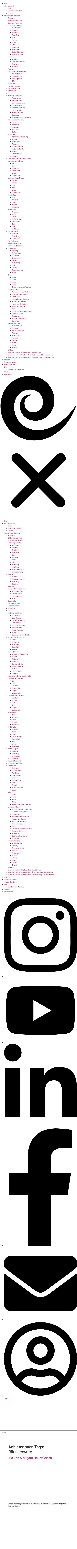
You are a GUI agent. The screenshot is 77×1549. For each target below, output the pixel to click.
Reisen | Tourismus (15, 243)
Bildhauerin (16, 142)
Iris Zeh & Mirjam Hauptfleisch (30, 1458)
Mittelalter (15, 207)
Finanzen (11, 69)
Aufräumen (16, 28)
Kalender (7, 360)
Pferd (14, 285)
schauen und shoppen (12, 16)
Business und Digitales (20, 294)
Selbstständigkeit (18, 52)
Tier (9, 275)
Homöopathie (17, 79)
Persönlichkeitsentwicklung (21, 311)
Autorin (14, 139)
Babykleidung (17, 100)
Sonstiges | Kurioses (15, 246)
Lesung (14, 340)
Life (13, 45)
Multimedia (12, 209)
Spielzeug (15, 64)
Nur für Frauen (13, 241)
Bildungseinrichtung (15, 21)
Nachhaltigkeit (13, 231)
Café (13, 166)
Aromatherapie (17, 74)
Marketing (15, 47)
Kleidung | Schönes (15, 96)
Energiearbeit (16, 258)
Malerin (14, 151)
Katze (14, 282)
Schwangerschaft (18, 62)
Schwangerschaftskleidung (21, 117)
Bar (13, 163)
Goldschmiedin (17, 146)
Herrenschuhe (17, 110)
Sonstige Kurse (17, 314)
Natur (14, 309)
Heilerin (14, 260)
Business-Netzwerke (15, 23)
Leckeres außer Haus (15, 161)
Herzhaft (15, 180)
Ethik (10, 8)
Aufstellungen (17, 253)
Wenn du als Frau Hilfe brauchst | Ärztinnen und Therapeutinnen (30, 355)
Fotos (14, 217)
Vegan (14, 173)
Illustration (16, 222)
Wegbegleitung (17, 54)
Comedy (15, 328)
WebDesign (16, 229)
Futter (14, 277)
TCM (13, 81)
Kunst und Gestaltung (19, 304)
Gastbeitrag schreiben (16, 369)
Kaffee (14, 183)
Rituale (14, 268)
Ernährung (15, 33)
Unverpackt (16, 239)
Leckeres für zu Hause (16, 178)
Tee (13, 188)
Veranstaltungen (14, 323)
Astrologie (15, 251)
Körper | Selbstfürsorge (16, 120)
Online (14, 345)
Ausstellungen (17, 326)
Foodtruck (15, 168)
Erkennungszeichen (15, 11)
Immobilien (12, 91)
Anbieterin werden (10, 362)
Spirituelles (12, 248)
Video (14, 226)
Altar (13, 197)
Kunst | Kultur (13, 134)
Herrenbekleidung (18, 108)
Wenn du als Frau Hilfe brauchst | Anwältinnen (24, 352)
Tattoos (14, 132)
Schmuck (15, 115)
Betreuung (11, 18)
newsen (7, 372)
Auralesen (15, 256)
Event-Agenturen (18, 331)
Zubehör (15, 67)
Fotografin (15, 144)
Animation (15, 212)
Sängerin (15, 156)
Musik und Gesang (18, 306)
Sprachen (15, 321)
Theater (15, 348)
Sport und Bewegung (19, 319)
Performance (16, 154)
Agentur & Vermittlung (20, 137)
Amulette (15, 200)
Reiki (13, 265)
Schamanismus (17, 270)
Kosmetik (15, 125)
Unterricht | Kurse (14, 289)
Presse (10, 13)
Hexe (14, 202)
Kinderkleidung (17, 113)
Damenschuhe (17, 105)
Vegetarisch (16, 176)
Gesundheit (16, 297)
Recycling (15, 236)
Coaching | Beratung (15, 25)
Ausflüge (15, 59)
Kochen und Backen (19, 302)
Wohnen (11, 350)
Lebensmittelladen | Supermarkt (19, 159)
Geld (13, 37)
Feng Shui (15, 35)
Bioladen (15, 234)
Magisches (12, 195)
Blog (5, 367)
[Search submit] (1, 1437)
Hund (14, 280)
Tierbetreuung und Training (21, 287)
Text (13, 224)
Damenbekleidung (18, 103)
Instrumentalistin (18, 149)
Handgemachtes (14, 86)
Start (5, 4)
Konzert (15, 338)
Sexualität (15, 130)
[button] (38, 448)
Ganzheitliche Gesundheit (17, 71)
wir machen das (9, 6)
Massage (15, 127)
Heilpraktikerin (17, 76)
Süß (13, 185)
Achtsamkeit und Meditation (22, 292)
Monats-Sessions (10, 365)
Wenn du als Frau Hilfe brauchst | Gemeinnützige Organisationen (31, 357)
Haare (14, 122)
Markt (14, 343)
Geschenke (12, 83)
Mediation (15, 50)
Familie (10, 57)
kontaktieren (8, 374)
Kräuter (14, 205)
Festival (15, 333)
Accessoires (16, 98)
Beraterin (15, 30)
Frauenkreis (16, 335)
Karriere (15, 40)
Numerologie (16, 263)
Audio (14, 214)
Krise (14, 42)
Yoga (14, 272)
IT (8, 93)
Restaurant (16, 171)
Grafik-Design (17, 219)
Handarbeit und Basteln (20, 299)
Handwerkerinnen (14, 88)
